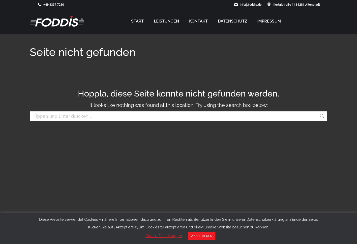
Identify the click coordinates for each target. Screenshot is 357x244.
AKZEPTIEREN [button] (201, 236)
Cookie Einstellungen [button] (164, 236)
